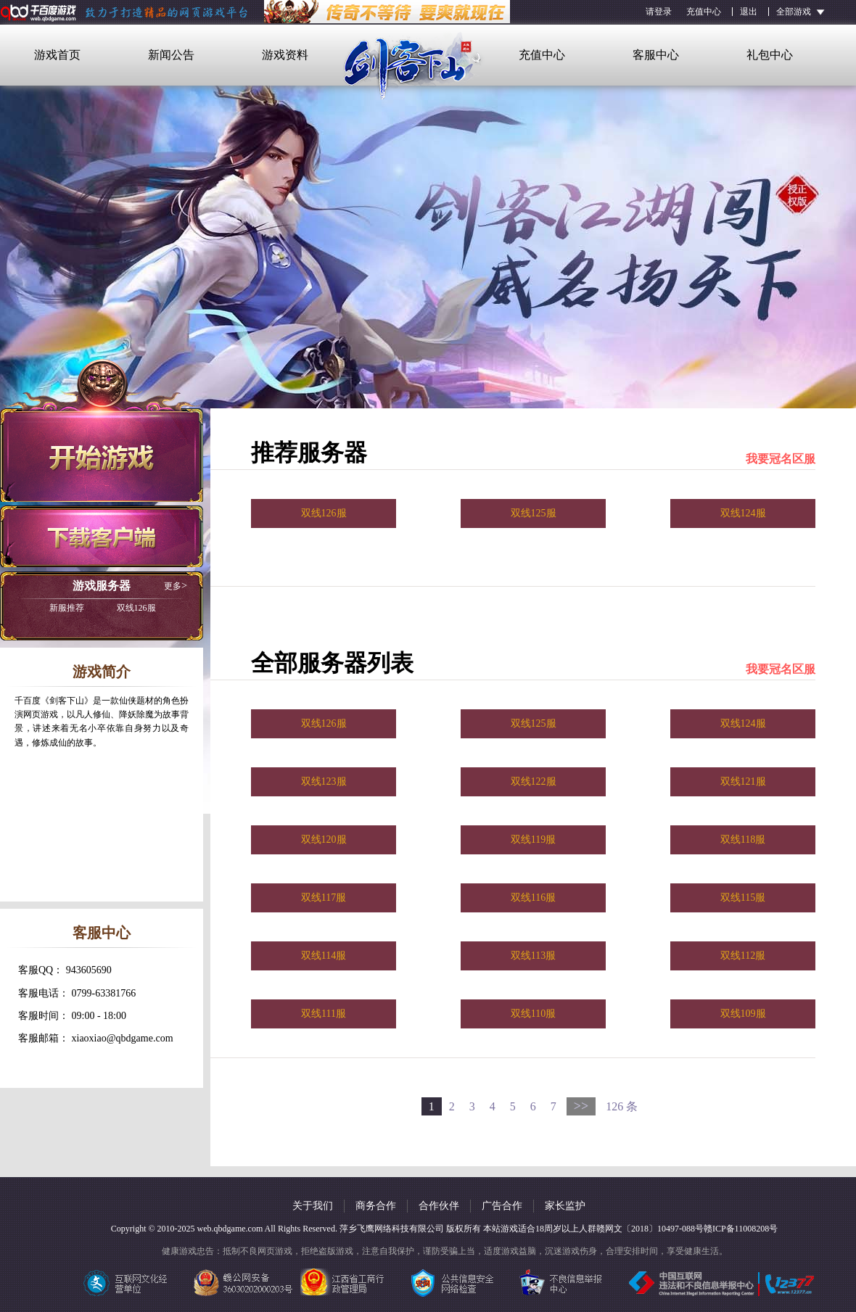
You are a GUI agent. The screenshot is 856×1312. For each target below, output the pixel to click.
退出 (748, 11)
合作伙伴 (439, 1205)
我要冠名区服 (780, 459)
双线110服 (533, 1013)
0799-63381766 (104, 993)
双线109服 (743, 1013)
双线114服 (323, 955)
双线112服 (742, 955)
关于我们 (312, 1205)
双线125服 (533, 513)
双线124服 (743, 513)
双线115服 (742, 897)
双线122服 (533, 781)
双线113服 (533, 955)
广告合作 (502, 1205)
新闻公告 (171, 55)
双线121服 (743, 781)
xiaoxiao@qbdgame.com (122, 1038)
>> (581, 1106)
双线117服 (323, 897)
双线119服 (533, 839)
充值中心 (703, 11)
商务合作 (375, 1205)
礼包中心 (769, 55)
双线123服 (324, 781)
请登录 (659, 11)
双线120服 (324, 839)
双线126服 (102, 607)
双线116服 (533, 897)
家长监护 (565, 1205)
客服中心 (656, 55)
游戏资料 (285, 55)
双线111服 (323, 1013)
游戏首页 (57, 55)
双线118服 (742, 839)
